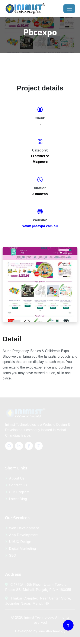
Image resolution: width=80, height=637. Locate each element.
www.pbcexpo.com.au (40, 226)
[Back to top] (68, 625)
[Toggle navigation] (69, 8)
